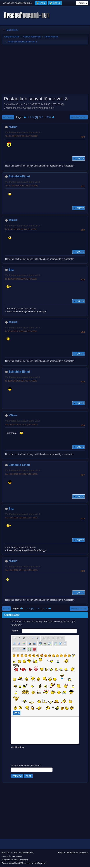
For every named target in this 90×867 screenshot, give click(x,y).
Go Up (6, 608)
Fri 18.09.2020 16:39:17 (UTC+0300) (21, 381)
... (45, 117)
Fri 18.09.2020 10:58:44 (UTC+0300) (21, 331)
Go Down (8, 117)
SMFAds (5, 856)
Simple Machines (26, 852)
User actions (78, 117)
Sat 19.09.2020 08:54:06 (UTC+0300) (21, 518)
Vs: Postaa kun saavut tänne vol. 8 (22, 132)
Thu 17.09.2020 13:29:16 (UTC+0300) (21, 136)
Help (60, 852)
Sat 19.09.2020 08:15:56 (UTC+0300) (21, 474)
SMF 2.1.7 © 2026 (10, 852)
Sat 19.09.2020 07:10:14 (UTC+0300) (21, 424)
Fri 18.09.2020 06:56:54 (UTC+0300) (21, 229)
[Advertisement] (45, 71)
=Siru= (12, 126)
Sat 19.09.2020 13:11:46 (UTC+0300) (21, 570)
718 (49, 117)
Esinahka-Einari (19, 176)
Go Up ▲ (84, 852)
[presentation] (38, 756)
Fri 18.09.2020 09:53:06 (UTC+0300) (21, 279)
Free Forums (17, 856)
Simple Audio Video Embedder (15, 860)
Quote (78, 158)
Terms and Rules (71, 852)
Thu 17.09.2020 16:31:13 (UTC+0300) (21, 186)
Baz (10, 269)
